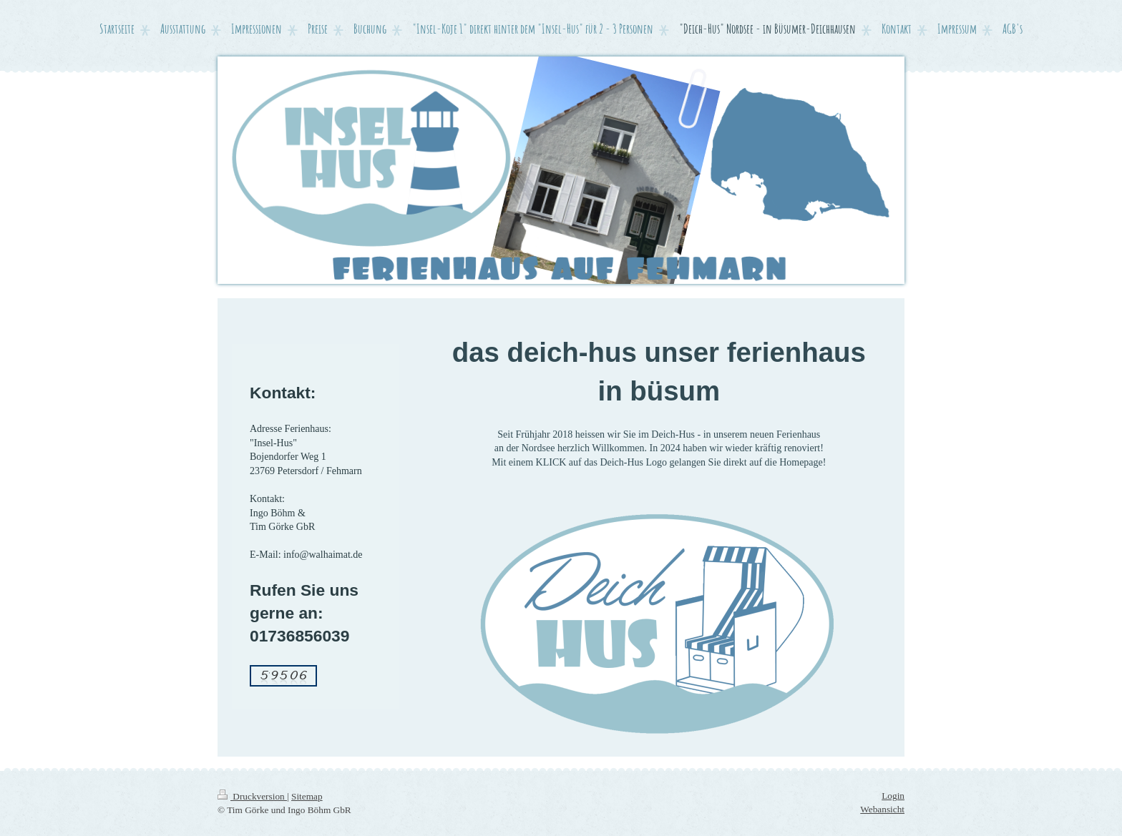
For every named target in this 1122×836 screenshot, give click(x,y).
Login (893, 795)
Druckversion (252, 796)
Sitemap (307, 796)
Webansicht (882, 809)
